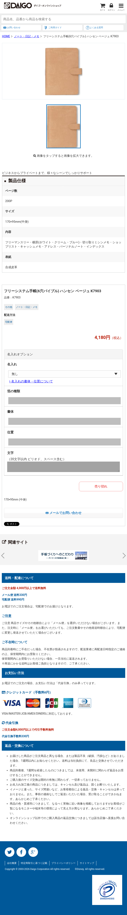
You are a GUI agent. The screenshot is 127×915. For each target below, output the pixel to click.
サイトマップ (87, 863)
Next (123, 555)
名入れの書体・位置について (31, 381)
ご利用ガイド (55, 27)
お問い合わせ (13, 27)
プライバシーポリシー (63, 863)
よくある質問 (96, 27)
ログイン (111, 10)
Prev (4, 555)
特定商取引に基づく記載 (34, 863)
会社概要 (12, 863)
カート (102, 10)
